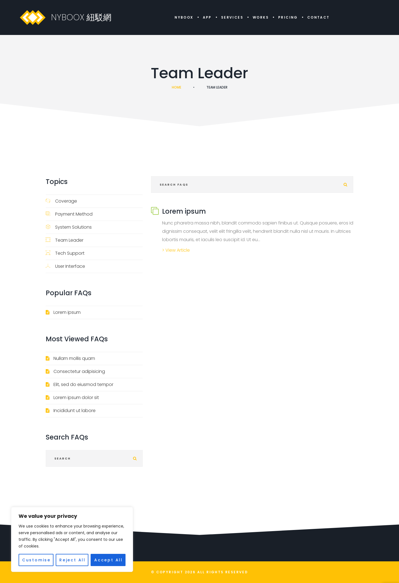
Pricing (288, 17)
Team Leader (64, 240)
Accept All (108, 560)
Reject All (72, 560)
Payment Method (69, 214)
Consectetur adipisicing (79, 371)
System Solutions (69, 227)
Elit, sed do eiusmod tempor (83, 384)
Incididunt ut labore (74, 410)
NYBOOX (184, 17)
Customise (36, 560)
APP (207, 17)
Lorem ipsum (67, 312)
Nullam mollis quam (74, 358)
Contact (318, 17)
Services (232, 17)
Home (176, 87)
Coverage (61, 201)
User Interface (65, 266)
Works (261, 17)
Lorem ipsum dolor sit (76, 397)
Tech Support (65, 253)
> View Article (176, 250)
